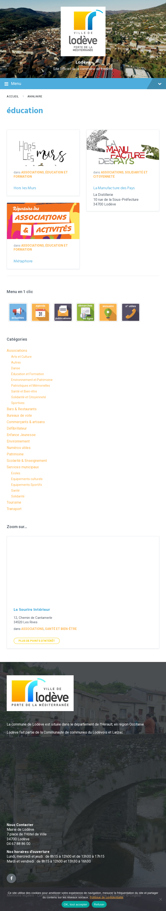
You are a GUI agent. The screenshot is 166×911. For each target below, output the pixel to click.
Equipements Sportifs (26, 485)
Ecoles (15, 473)
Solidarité (18, 496)
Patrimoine (15, 454)
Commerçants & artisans (26, 422)
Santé (15, 490)
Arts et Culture (21, 356)
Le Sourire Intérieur (32, 610)
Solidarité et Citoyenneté (28, 397)
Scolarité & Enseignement (27, 461)
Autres (16, 362)
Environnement (18, 441)
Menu (83, 84)
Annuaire (34, 96)
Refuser (99, 904)
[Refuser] (160, 899)
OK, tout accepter (75, 904)
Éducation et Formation (27, 374)
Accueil (13, 96)
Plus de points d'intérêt (37, 640)
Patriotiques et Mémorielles (30, 385)
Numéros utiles (19, 448)
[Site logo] (83, 55)
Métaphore (23, 261)
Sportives (18, 403)
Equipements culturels (27, 479)
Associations (32, 172)
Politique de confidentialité (106, 897)
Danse (15, 368)
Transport (14, 509)
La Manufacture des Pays (114, 188)
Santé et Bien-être (24, 391)
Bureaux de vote (19, 415)
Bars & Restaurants (22, 409)
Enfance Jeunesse (21, 435)
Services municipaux (23, 467)
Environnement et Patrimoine (32, 380)
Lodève (83, 62)
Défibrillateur (17, 428)
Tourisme (14, 502)
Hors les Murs (25, 188)
